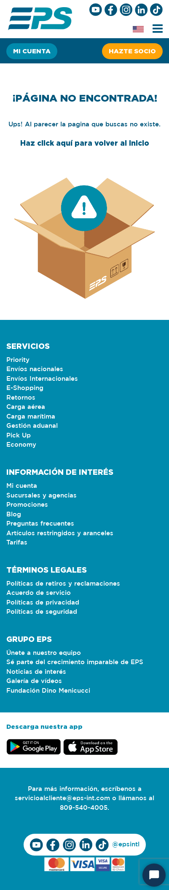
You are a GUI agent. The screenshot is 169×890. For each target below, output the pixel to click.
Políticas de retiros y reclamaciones (63, 583)
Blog (13, 514)
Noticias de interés (36, 672)
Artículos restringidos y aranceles (59, 533)
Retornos (20, 397)
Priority (18, 360)
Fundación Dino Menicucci (48, 691)
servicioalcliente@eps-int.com (62, 798)
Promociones (27, 505)
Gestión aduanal (32, 426)
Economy (21, 445)
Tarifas (16, 542)
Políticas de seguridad (41, 612)
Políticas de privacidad (42, 602)
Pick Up (18, 435)
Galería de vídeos (34, 681)
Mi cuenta (32, 51)
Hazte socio (132, 51)
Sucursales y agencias (41, 495)
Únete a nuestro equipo (43, 653)
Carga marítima (30, 416)
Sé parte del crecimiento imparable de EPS (74, 662)
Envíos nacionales (34, 369)
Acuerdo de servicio (38, 593)
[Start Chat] (154, 875)
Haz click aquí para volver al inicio (84, 143)
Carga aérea (25, 407)
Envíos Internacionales (42, 379)
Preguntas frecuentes (40, 523)
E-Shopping (24, 388)
